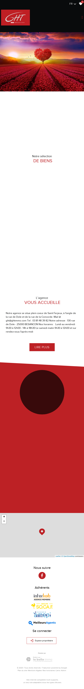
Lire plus (42, 347)
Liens (58, 670)
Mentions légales (35, 670)
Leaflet (58, 556)
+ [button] (4, 517)
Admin (63, 670)
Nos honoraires (49, 670)
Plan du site (22, 670)
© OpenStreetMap (68, 556)
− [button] (4, 521)
